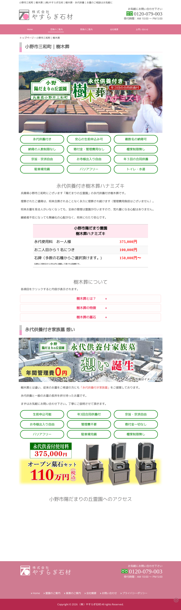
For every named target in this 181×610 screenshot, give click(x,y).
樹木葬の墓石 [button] (63, 317)
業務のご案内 (73, 593)
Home (36, 593)
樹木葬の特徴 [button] (63, 307)
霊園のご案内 (52, 593)
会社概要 (91, 593)
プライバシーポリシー (134, 593)
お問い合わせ (109, 593)
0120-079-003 (148, 14)
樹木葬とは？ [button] (63, 298)
